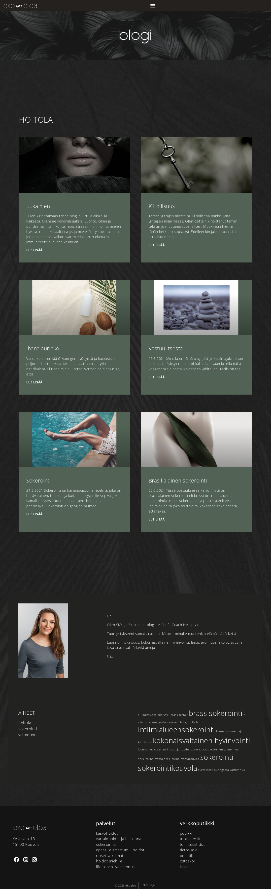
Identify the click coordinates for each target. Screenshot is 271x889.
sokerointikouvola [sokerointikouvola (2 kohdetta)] (167, 768)
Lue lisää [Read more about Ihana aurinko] (34, 382)
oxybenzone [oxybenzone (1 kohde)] (190, 749)
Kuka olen (38, 206)
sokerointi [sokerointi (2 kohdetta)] (217, 757)
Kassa (185, 866)
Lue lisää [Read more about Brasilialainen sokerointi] (157, 519)
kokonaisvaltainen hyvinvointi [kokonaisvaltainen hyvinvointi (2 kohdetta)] (201, 740)
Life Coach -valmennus (115, 866)
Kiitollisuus (162, 206)
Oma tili (186, 855)
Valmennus (28, 735)
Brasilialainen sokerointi (178, 480)
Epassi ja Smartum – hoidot (120, 849)
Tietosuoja (189, 849)
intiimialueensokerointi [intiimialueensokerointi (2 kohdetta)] (176, 730)
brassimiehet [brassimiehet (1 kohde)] (179, 715)
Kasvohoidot (107, 833)
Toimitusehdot (192, 844)
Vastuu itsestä (166, 348)
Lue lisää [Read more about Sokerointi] (34, 514)
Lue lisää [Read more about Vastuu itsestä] (157, 377)
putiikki (186, 833)
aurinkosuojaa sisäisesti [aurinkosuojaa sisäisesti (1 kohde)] (153, 715)
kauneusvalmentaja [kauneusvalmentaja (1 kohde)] (229, 731)
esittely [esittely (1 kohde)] (193, 722)
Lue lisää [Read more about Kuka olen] (34, 250)
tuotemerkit (190, 838)
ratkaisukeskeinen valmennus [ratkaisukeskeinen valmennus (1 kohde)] (219, 749)
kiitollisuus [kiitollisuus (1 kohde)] (145, 742)
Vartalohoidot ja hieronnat (119, 838)
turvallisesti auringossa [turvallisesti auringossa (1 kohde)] (213, 770)
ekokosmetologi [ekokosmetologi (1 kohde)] (177, 722)
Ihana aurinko (42, 348)
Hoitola (24, 723)
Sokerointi (38, 480)
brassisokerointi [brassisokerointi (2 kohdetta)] (215, 713)
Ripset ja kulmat (109, 855)
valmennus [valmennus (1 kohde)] (237, 770)
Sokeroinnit (106, 844)
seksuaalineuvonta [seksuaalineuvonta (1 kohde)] (150, 759)
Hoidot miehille (109, 860)
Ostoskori (188, 860)
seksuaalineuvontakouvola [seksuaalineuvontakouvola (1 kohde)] (181, 759)
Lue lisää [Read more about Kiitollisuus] (157, 245)
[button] (153, 5)
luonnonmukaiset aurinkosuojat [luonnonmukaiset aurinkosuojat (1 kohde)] (159, 749)
